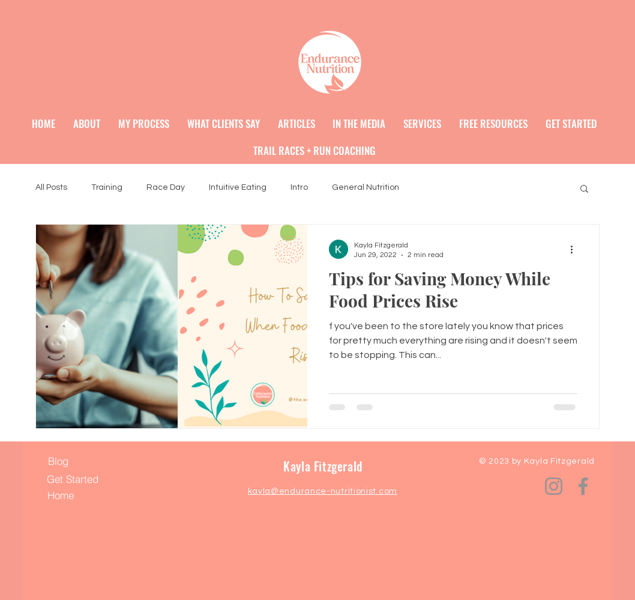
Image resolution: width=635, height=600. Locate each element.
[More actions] (575, 249)
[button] (584, 189)
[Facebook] (583, 486)
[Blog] (58, 461)
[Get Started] (72, 479)
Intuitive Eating (237, 187)
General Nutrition (365, 187)
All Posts (51, 187)
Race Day (165, 187)
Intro (299, 187)
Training (106, 187)
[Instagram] (553, 486)
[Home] (60, 495)
